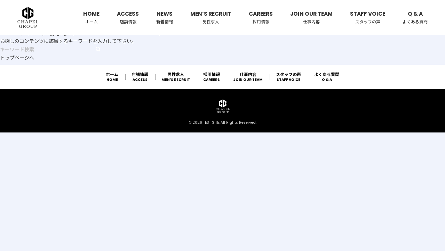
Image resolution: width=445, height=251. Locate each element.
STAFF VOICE (367, 17)
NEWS (164, 17)
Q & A (415, 17)
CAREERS (261, 17)
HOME (91, 17)
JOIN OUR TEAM (311, 17)
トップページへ (17, 57)
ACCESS (128, 17)
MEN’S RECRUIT (210, 17)
